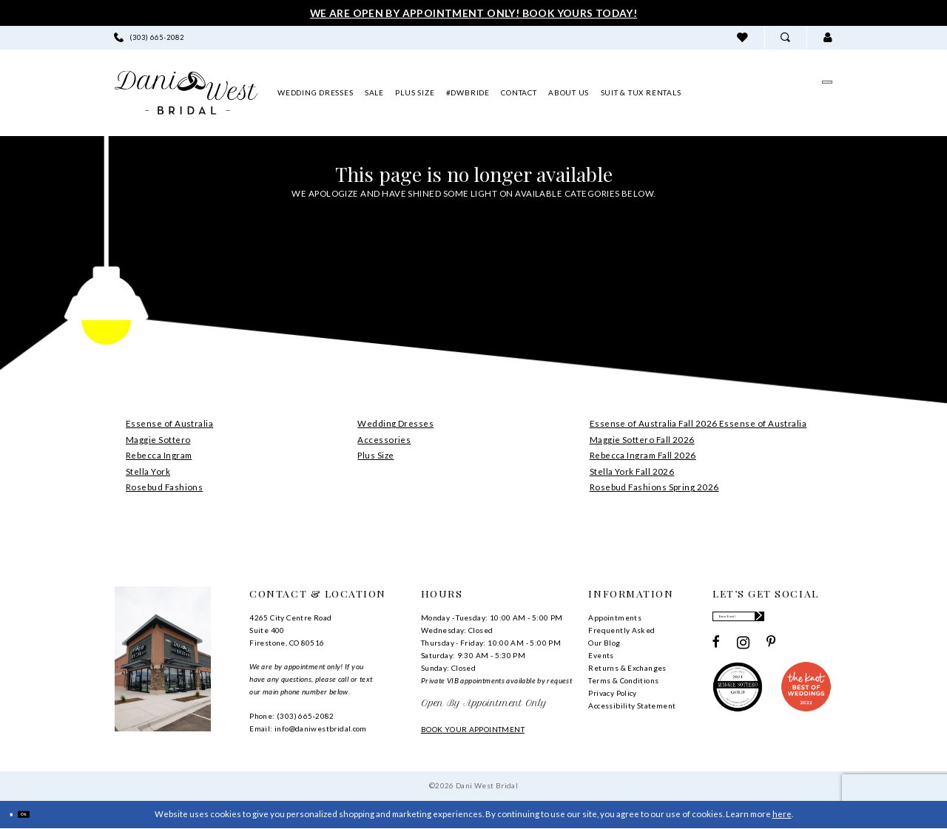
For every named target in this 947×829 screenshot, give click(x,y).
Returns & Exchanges (627, 667)
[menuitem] (149, 37)
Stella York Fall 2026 (632, 471)
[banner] (186, 93)
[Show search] (785, 37)
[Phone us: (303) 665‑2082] (149, 37)
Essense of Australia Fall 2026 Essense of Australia (698, 423)
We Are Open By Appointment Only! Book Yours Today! (473, 13)
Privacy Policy (612, 692)
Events (600, 655)
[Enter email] (772, 621)
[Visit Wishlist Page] (742, 37)
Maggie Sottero (158, 439)
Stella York (148, 471)
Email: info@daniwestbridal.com (308, 728)
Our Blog (604, 642)
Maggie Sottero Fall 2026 (642, 439)
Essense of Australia (169, 423)
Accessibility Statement (631, 705)
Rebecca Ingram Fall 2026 (643, 455)
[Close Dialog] (17, 815)
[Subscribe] (822, 621)
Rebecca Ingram (159, 455)
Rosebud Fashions (164, 487)
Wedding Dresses (395, 423)
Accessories (384, 439)
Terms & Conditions (623, 680)
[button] (827, 37)
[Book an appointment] (762, 92)
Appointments (614, 617)
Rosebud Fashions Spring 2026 (654, 487)
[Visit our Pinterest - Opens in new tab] (771, 652)
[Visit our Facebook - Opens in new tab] (716, 652)
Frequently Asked (621, 630)
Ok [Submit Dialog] (44, 814)
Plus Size (375, 455)
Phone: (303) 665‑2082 (291, 715)
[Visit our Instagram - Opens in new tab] (743, 652)
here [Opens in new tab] (782, 814)
